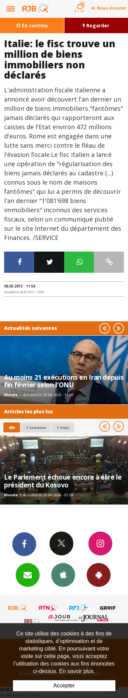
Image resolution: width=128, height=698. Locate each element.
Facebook (24, 543)
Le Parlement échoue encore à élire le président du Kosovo (63, 481)
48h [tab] (12, 427)
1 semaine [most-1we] (36, 427)
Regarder (96, 25)
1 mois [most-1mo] (63, 427)
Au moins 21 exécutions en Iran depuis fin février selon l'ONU (64, 381)
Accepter (64, 685)
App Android (99, 574)
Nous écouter (112, 8)
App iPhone (63, 574)
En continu (32, 25)
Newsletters (28, 574)
